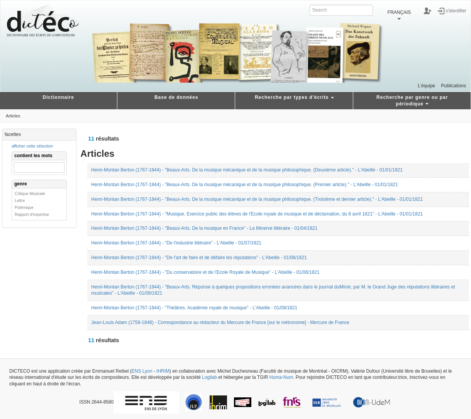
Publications (453, 85)
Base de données (176, 97)
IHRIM (162, 371)
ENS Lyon (142, 371)
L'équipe (426, 85)
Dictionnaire (58, 97)
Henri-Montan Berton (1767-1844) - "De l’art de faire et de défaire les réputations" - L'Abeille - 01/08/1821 (199, 257)
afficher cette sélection (32, 146)
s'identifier (456, 10)
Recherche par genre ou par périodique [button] (412, 101)
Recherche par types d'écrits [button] (294, 97)
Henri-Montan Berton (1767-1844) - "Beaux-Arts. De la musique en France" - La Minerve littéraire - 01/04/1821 (204, 228)
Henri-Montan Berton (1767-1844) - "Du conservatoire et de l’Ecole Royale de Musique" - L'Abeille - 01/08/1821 (205, 272)
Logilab (209, 377)
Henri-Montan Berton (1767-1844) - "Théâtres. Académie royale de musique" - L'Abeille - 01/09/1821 (194, 307)
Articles (13, 116)
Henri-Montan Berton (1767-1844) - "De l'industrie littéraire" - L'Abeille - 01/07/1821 (176, 243)
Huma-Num (281, 377)
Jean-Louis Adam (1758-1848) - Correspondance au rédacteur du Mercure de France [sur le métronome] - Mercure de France (220, 322)
